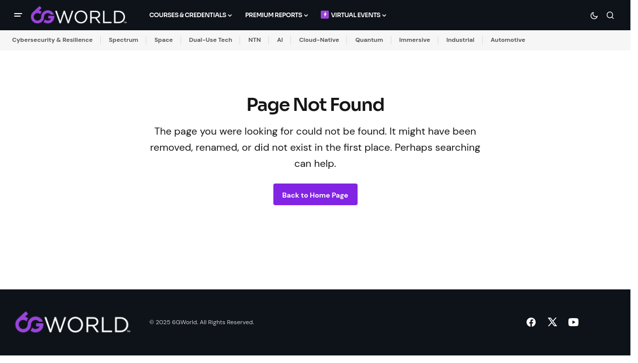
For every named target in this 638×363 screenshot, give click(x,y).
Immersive (414, 40)
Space (163, 40)
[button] (18, 15)
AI (280, 40)
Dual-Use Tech (211, 40)
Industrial (460, 40)
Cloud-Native (319, 40)
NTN (254, 40)
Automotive (508, 40)
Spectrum (123, 40)
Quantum (369, 40)
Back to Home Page (315, 195)
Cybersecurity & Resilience (52, 40)
